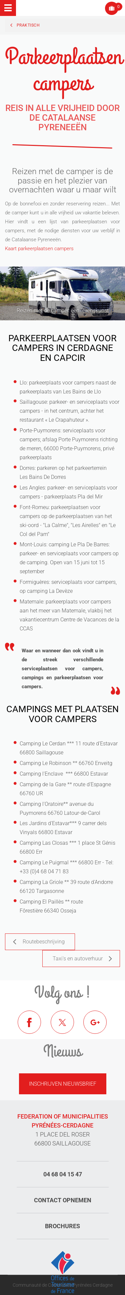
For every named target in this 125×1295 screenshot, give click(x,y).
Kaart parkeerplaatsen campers (39, 249)
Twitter (67, 1027)
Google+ (100, 1027)
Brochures (62, 1226)
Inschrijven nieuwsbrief (62, 1084)
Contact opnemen (62, 1200)
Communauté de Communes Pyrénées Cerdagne (63, 1285)
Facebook (34, 1027)
